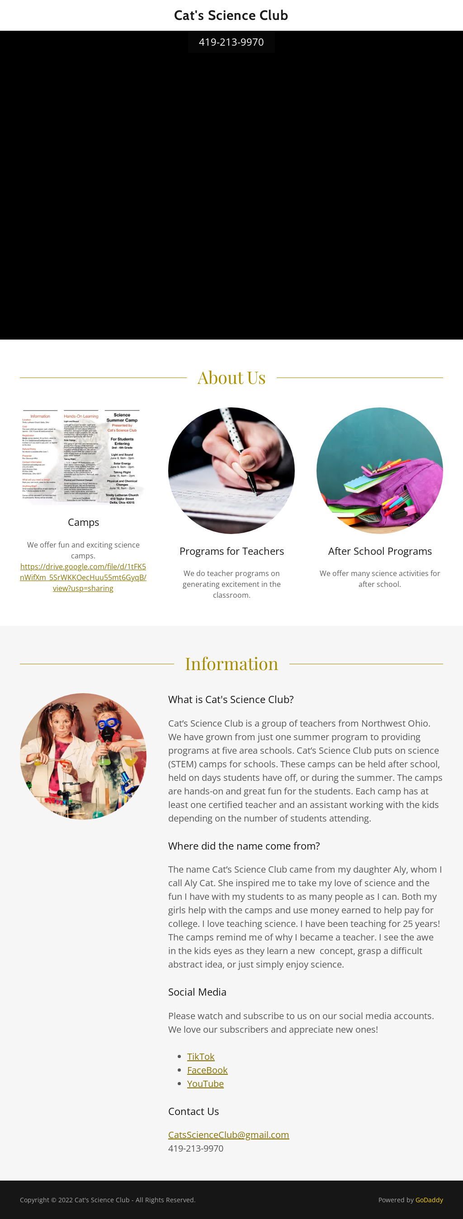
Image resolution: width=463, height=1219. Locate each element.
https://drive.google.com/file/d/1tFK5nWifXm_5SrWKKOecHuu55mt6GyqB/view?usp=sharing (83, 577)
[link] (231, 17)
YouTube (205, 1083)
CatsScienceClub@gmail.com (228, 1135)
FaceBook (207, 1070)
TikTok (201, 1056)
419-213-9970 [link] (231, 41)
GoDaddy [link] (429, 1199)
